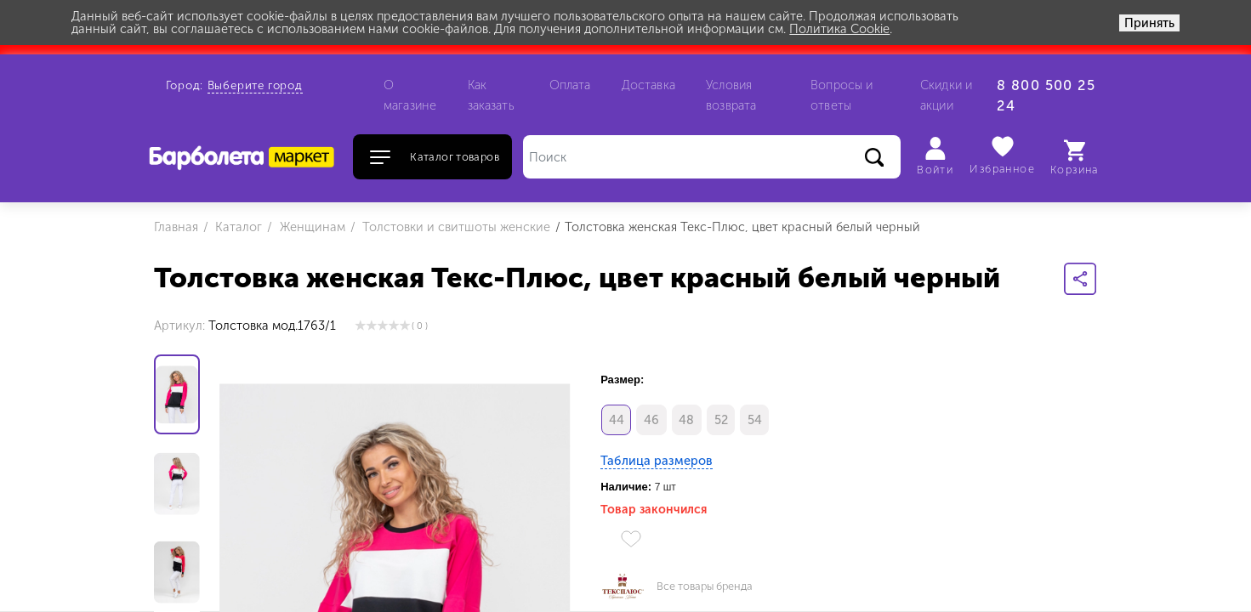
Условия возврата (731, 95)
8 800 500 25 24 (1046, 95)
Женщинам (310, 227)
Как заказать (491, 95)
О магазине (410, 95)
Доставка (648, 85)
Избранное (1002, 155)
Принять (1149, 23)
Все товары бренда (705, 586)
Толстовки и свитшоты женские (454, 227)
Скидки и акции (946, 95)
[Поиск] (712, 156)
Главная (176, 227)
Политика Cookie (839, 29)
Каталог (237, 227)
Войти (935, 156)
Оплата (570, 85)
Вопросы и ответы (841, 95)
